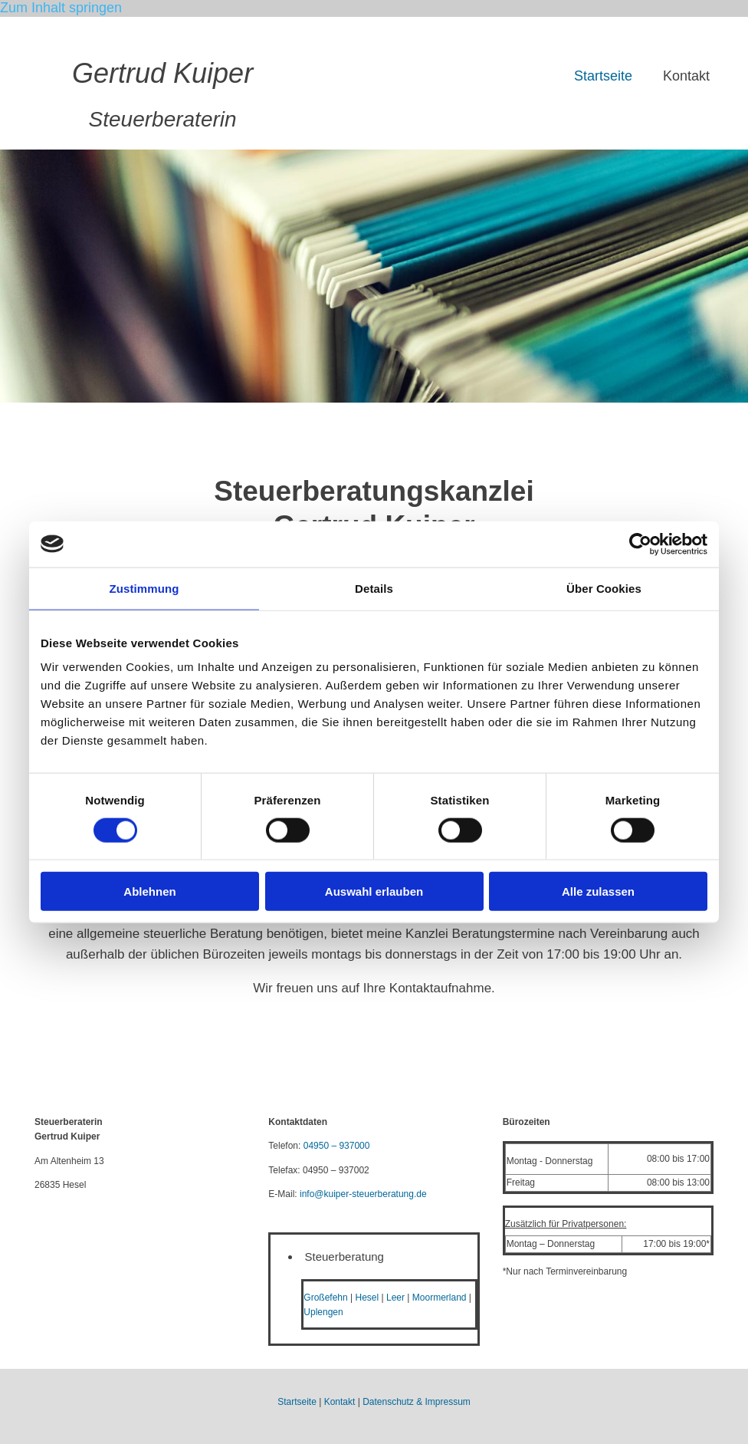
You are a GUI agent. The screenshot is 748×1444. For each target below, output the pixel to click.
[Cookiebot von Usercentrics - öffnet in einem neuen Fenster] (640, 543)
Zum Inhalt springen (61, 7)
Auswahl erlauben (374, 891)
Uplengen (323, 1312)
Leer (395, 1297)
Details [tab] (374, 587)
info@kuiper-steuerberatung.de (363, 1194)
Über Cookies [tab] (603, 587)
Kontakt (686, 76)
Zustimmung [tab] (144, 587)
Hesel (367, 1297)
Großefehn (325, 1297)
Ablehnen (149, 891)
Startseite (603, 76)
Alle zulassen (598, 891)
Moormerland (439, 1297)
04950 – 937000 (336, 1145)
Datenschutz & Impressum (417, 1401)
